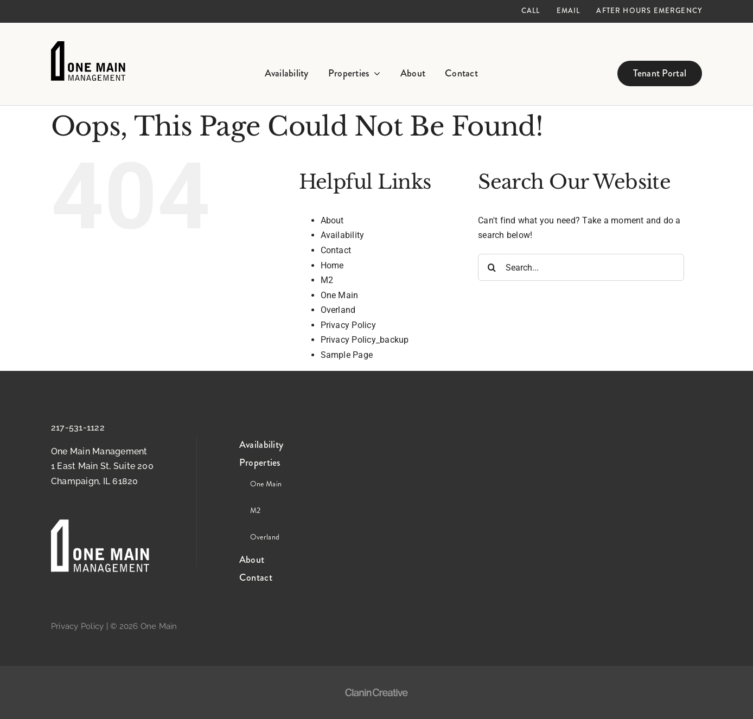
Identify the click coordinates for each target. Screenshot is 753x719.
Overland (338, 310)
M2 (327, 280)
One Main (340, 295)
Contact (336, 250)
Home (332, 265)
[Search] (491, 267)
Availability (343, 235)
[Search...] (581, 267)
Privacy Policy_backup (365, 340)
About (332, 220)
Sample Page (347, 355)
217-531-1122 (78, 427)
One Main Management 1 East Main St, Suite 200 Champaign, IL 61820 (102, 466)
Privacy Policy (348, 325)
